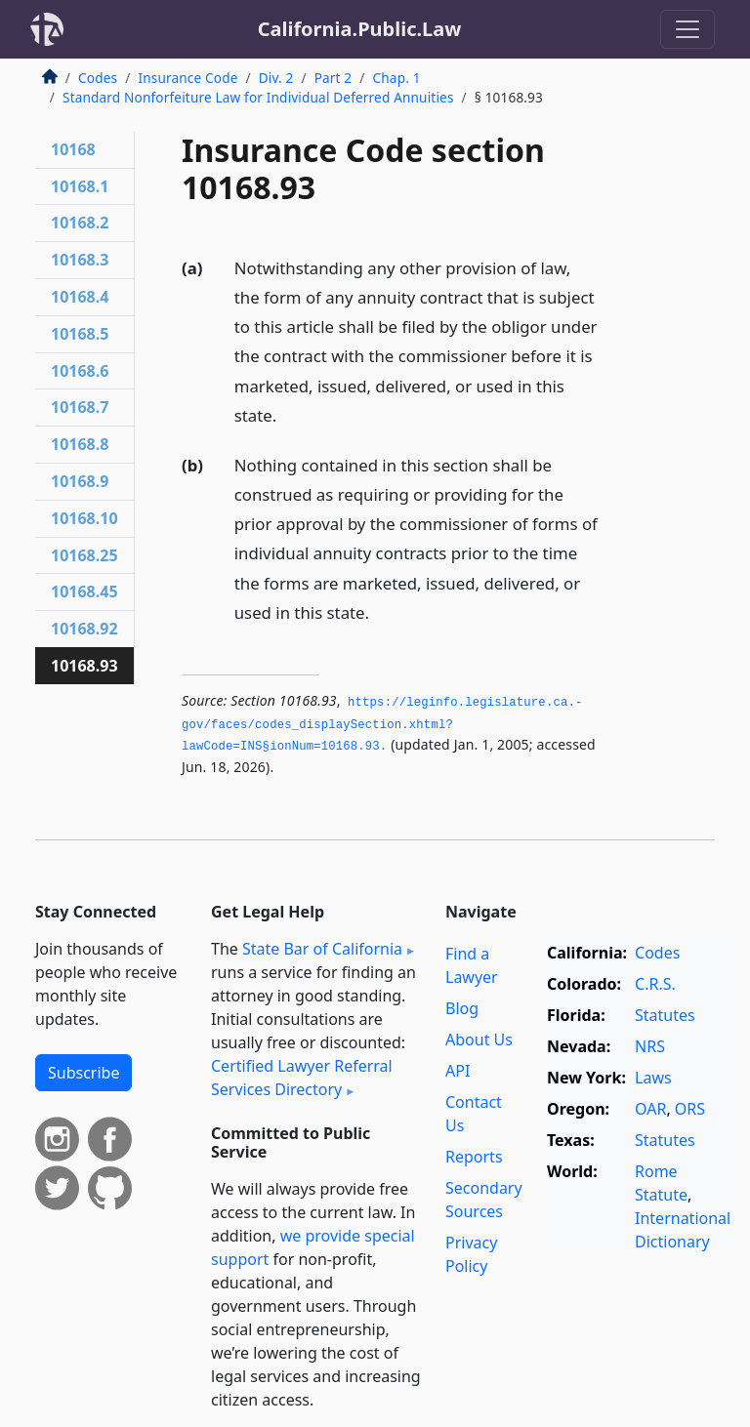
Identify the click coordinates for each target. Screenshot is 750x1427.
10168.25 (84, 555)
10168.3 (79, 259)
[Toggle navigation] (687, 29)
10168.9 (79, 481)
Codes (97, 77)
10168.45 (84, 591)
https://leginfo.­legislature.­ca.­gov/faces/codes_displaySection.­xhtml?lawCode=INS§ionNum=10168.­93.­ (382, 725)
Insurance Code (187, 77)
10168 (73, 149)
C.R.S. (655, 984)
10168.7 (79, 407)
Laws (653, 1077)
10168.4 (79, 296)
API (457, 1070)
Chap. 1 (397, 77)
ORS (690, 1109)
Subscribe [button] (83, 1072)
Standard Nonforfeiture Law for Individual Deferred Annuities (258, 97)
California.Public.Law (360, 29)
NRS (650, 1046)
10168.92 (84, 628)
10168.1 (79, 186)
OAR (650, 1109)
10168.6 (79, 371)
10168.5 (79, 334)
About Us (479, 1039)
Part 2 (333, 77)
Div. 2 (276, 77)
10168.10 (84, 518)
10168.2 (79, 222)
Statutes (665, 1015)
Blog (462, 1008)
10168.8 (79, 444)
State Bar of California (322, 948)
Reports (474, 1156)
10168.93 (84, 665)
